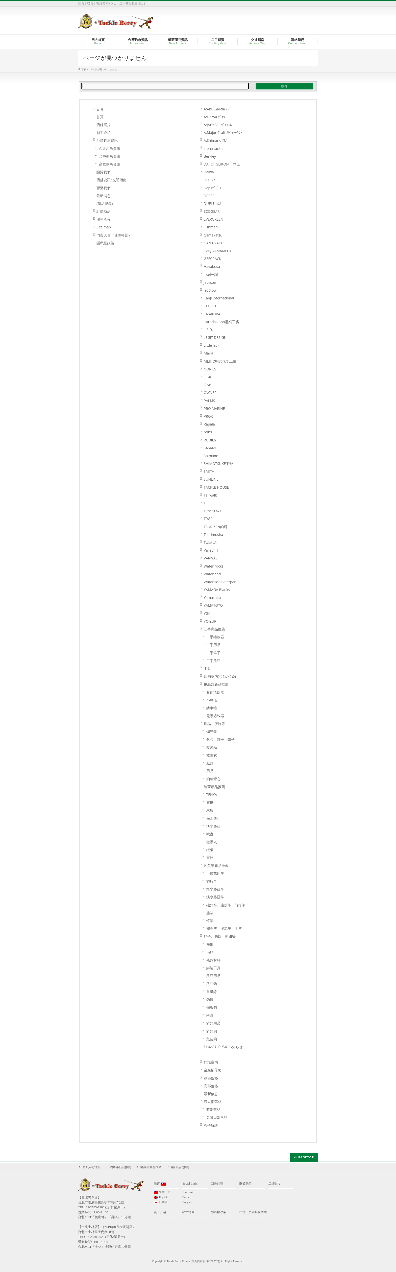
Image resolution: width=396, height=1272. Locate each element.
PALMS (209, 400)
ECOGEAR (212, 211)
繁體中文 (162, 1192)
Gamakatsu (213, 235)
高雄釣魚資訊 (109, 164)
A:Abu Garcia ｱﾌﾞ (217, 109)
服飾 (209, 763)
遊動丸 (211, 841)
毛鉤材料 (213, 960)
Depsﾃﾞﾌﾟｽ (212, 187)
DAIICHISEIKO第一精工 (222, 164)
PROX (208, 416)
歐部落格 (211, 1078)
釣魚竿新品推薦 (216, 865)
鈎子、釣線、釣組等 (220, 936)
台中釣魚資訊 (109, 156)
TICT (207, 503)
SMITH (209, 471)
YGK (207, 613)
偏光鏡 (211, 731)
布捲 (209, 802)
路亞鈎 (211, 983)
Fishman (211, 227)
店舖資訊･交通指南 (111, 179)
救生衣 (211, 755)
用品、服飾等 (214, 723)
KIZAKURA (212, 314)
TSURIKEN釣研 (215, 526)
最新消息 (103, 195)
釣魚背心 (213, 778)
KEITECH (211, 305)
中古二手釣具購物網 (253, 1212)
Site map (103, 227)
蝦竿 (209, 920)
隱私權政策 (105, 243)
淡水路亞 (213, 826)
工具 (207, 668)
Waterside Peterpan (220, 581)
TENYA (211, 794)
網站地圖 (188, 1212)
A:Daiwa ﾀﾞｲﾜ (214, 116)
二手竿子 (213, 652)
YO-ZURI (210, 621)
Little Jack (211, 345)
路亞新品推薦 (214, 786)
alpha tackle (214, 148)
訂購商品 (103, 211)
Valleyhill (211, 550)
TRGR (208, 518)
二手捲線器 (215, 636)
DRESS (209, 195)
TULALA (210, 542)
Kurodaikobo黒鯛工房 (221, 321)
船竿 (209, 912)
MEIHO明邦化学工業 (220, 361)
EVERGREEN (213, 219)
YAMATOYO (213, 605)
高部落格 (211, 1085)
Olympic (210, 384)
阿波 (209, 1015)
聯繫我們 (103, 187)
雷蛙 (209, 857)
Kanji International (219, 298)
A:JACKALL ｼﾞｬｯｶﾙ (218, 124)
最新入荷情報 (91, 1167)
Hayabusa (212, 266)
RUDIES (210, 440)
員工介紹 (103, 132)
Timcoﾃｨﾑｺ (212, 510)
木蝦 (209, 810)
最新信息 (211, 1093)
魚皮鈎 (211, 1039)
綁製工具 (213, 967)
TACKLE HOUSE (216, 487)
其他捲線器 (215, 692)
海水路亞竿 (215, 889)
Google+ (187, 1202)
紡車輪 (211, 707)
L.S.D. (208, 329)
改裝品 (211, 747)
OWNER (210, 392)
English (160, 1197)
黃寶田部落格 (217, 1117)
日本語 (160, 1202)
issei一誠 (211, 274)
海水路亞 (213, 818)
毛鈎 (209, 952)
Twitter (186, 1196)
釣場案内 (211, 1062)
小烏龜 (211, 700)
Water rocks (214, 566)
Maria (208, 353)
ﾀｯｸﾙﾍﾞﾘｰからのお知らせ (223, 1046)
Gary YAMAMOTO (218, 250)
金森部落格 (212, 1070)
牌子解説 (211, 1125)
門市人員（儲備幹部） (114, 235)
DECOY (209, 179)
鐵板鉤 (211, 1007)
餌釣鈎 (211, 1031)
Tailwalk (210, 495)
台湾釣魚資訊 (107, 140)
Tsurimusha (213, 534)
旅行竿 (211, 881)
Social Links (189, 1183)
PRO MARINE (214, 408)
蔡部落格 (213, 1109)
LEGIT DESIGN (215, 337)
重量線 (211, 991)
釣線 (209, 999)
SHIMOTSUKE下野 (218, 463)
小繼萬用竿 (215, 873)
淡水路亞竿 (215, 896)
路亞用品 (213, 975)
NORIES (210, 369)
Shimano (211, 455)
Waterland (212, 574)
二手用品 (213, 644)
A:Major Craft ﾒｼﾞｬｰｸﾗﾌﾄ (223, 132)
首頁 (100, 109)
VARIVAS (211, 558)
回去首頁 (217, 1183)
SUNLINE (211, 479)
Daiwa (209, 172)
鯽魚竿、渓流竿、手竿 (224, 928)
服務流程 (103, 219)
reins (208, 432)
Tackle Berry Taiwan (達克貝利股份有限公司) (193, 1261)
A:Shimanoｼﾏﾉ (215, 140)
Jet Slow (210, 290)
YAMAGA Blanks (217, 589)
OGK (207, 376)
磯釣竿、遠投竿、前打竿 (225, 905)
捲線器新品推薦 (216, 684)
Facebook (187, 1191)
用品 (209, 770)
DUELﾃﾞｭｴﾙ (212, 203)
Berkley (210, 156)
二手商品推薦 (214, 629)
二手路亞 (213, 660)
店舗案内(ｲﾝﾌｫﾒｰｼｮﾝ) (220, 676)
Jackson (210, 282)
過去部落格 (212, 1101)
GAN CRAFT (213, 243)
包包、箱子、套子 (220, 739)
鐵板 (209, 849)
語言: (160, 1184)
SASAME (210, 447)
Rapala (209, 424)
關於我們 (103, 172)
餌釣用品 (213, 1023)
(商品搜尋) (104, 203)
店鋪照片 (103, 124)
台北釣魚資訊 (109, 148)
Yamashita (212, 597)
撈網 (209, 944)
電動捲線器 (215, 715)
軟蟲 (209, 834)
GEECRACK (212, 258)
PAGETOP (306, 1157)
